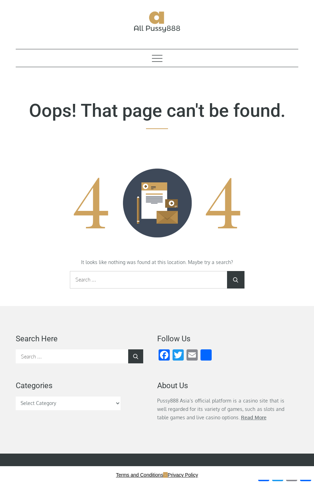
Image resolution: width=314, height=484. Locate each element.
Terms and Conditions (139, 475)
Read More (253, 417)
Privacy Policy (183, 475)
